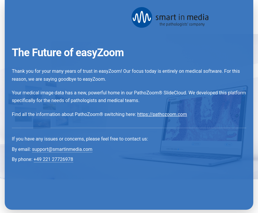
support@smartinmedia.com (62, 149)
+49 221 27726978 (53, 159)
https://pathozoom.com (162, 114)
